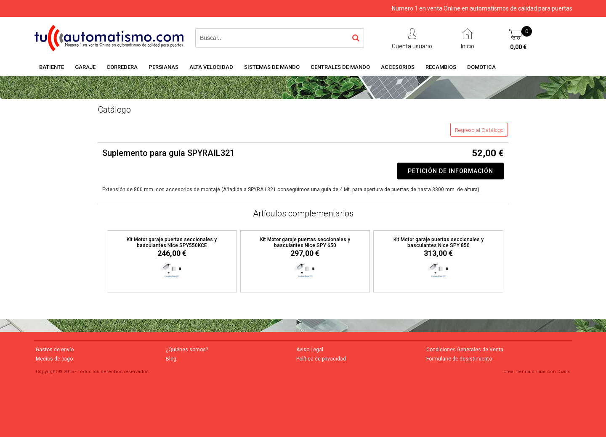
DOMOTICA (481, 67)
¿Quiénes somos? (187, 350)
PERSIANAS (163, 67)
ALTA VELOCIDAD (211, 67)
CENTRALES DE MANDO (340, 67)
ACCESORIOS (398, 67)
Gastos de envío (55, 350)
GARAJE (85, 67)
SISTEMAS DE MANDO (272, 67)
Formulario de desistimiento (459, 359)
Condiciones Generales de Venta (464, 350)
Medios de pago (54, 359)
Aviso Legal (309, 350)
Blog (171, 359)
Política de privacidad (321, 359)
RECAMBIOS (440, 67)
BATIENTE (51, 67)
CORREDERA (122, 67)
